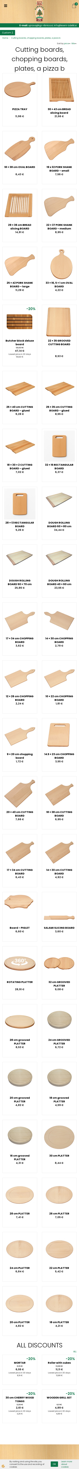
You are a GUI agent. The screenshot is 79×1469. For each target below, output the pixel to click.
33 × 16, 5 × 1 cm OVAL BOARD (59, 284)
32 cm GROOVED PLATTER (59, 984)
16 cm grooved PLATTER (20, 1157)
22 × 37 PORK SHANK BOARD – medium (59, 226)
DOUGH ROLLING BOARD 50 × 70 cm (20, 582)
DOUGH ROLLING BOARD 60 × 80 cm (59, 524)
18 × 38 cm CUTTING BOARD (59, 814)
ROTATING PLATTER (20, 982)
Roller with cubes (59, 1363)
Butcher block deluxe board (20, 342)
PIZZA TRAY (19, 109)
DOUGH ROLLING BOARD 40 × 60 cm (59, 582)
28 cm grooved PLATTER (20, 1041)
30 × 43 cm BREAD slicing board (59, 111)
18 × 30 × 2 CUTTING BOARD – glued (19, 466)
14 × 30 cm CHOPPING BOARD (59, 640)
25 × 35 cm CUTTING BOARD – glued (59, 408)
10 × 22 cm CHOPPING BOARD (59, 698)
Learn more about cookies (66, 1464)
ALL (75, 1351)
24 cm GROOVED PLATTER (59, 1041)
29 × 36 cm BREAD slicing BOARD (19, 226)
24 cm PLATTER (20, 1268)
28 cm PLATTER (20, 1213)
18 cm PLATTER (59, 1322)
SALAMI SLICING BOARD (59, 928)
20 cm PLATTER (20, 1322)
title (74, 43)
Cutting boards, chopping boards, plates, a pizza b (35, 38)
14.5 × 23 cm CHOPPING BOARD (59, 756)
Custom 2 (7, 32)
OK (54, 1464)
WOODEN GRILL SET (59, 1397)
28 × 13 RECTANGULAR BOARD (19, 524)
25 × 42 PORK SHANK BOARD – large (20, 284)
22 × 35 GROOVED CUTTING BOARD (59, 342)
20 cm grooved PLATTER (20, 1099)
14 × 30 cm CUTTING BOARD (59, 871)
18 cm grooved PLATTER (59, 1099)
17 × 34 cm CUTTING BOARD (20, 871)
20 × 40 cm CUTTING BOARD (19, 814)
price (67, 43)
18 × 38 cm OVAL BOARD (19, 167)
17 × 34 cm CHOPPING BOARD (20, 640)
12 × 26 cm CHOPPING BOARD (20, 698)
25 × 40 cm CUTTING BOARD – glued (19, 408)
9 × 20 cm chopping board (20, 756)
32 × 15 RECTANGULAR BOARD (59, 466)
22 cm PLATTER (59, 1268)
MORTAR (20, 1363)
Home (5, 38)
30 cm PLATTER (59, 1156)
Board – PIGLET (20, 928)
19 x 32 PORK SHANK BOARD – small (59, 169)
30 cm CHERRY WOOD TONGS (20, 1399)
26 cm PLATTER (59, 1213)
